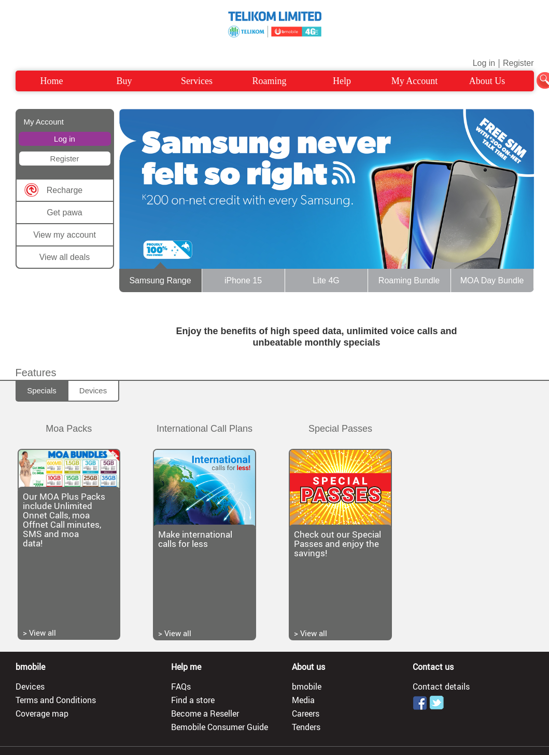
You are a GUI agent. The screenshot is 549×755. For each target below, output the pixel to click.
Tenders (306, 727)
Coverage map (42, 713)
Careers (305, 713)
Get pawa (64, 212)
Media (303, 700)
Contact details (441, 686)
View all (42, 632)
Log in (484, 63)
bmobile (306, 686)
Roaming (269, 81)
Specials (42, 390)
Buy (124, 81)
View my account (64, 234)
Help (342, 81)
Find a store (193, 700)
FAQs (181, 686)
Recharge (64, 190)
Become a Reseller (205, 713)
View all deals (64, 257)
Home (51, 81)
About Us (487, 81)
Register (518, 63)
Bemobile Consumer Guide (219, 727)
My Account (414, 81)
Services (197, 81)
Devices (93, 390)
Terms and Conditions (56, 700)
